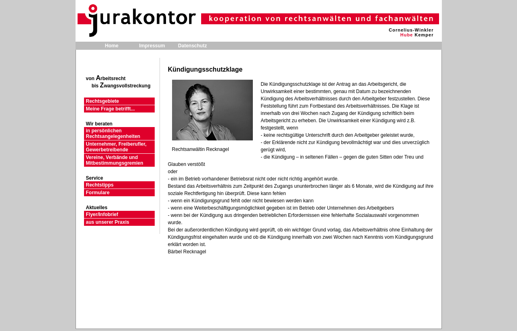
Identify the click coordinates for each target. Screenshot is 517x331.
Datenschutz (192, 46)
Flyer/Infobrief (102, 214)
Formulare (98, 192)
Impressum (152, 46)
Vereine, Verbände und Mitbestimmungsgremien (114, 160)
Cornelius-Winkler (411, 30)
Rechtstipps (100, 185)
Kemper (424, 34)
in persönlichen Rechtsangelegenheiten (113, 133)
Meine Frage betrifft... (110, 109)
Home (111, 46)
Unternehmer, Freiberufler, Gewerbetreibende (116, 147)
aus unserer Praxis (107, 222)
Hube (406, 34)
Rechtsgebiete (102, 101)
